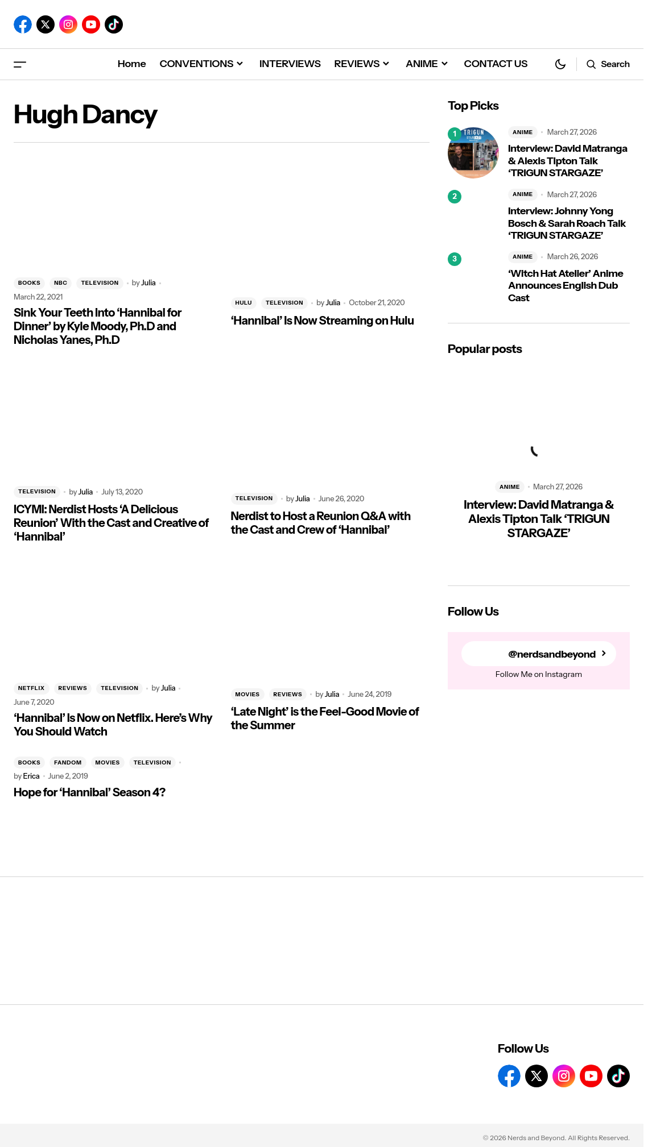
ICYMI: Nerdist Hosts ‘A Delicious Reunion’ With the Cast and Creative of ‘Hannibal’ (111, 522)
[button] (20, 64)
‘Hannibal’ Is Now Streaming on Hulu (322, 320)
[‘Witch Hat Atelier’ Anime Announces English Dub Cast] (473, 278)
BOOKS (29, 282)
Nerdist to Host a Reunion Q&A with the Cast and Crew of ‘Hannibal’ (321, 523)
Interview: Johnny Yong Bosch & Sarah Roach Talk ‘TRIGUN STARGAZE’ (567, 223)
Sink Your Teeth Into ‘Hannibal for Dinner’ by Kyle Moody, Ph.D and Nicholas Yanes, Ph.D (97, 326)
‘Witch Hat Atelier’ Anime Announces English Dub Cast (565, 286)
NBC (60, 282)
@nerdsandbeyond (552, 654)
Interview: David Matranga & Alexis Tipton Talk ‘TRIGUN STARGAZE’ (568, 161)
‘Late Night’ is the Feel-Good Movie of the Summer (325, 718)
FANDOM (67, 762)
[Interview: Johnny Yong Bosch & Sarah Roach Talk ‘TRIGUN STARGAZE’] (473, 215)
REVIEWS (73, 688)
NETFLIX (31, 688)
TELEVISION (99, 282)
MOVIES (248, 694)
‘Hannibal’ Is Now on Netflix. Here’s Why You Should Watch (113, 724)
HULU (244, 302)
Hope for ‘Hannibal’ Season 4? (90, 792)
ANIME (523, 132)
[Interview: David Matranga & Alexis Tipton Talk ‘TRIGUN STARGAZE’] (473, 152)
